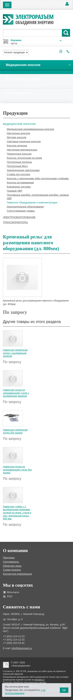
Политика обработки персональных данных (24, 682)
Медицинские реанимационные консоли (30, 129)
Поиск (66, 33)
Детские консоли (16, 137)
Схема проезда (12, 569)
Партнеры (9, 557)
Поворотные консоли (19, 153)
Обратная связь (12, 565)
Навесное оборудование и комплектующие (32, 202)
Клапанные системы (19, 186)
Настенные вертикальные (22, 149)
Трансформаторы (15, 222)
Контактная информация (17, 573)
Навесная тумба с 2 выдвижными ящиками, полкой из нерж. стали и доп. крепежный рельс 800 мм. (17, 512)
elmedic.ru (40, 679)
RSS (9, 596)
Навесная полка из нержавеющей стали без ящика (17, 469)
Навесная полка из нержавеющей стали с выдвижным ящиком (16, 392)
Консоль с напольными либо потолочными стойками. (38, 178)
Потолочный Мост (17, 166)
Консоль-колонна (17, 145)
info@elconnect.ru (21, 648)
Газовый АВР (14, 190)
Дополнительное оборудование (25, 206)
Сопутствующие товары (21, 210)
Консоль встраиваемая (20, 182)
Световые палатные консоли (24, 141)
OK (64, 690)
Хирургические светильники (23, 170)
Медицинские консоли (19, 124)
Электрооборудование (19, 217)
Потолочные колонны (19, 162)
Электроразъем (34, 19)
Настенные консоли (18, 133)
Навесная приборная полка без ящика (15, 431)
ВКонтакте (13, 592)
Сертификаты (11, 561)
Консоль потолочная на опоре (24, 157)
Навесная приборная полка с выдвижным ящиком (15, 352)
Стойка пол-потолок (18, 174)
